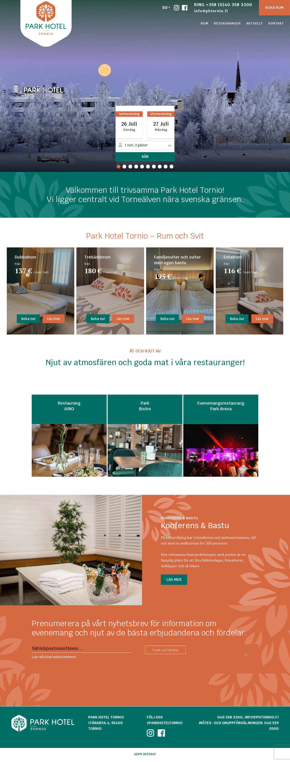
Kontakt (276, 23)
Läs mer (53, 319)
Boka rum (274, 7)
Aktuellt (254, 23)
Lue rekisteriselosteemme (54, 657)
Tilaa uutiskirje (165, 650)
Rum (204, 23)
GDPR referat (145, 754)
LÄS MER (174, 579)
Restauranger (227, 23)
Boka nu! (28, 319)
